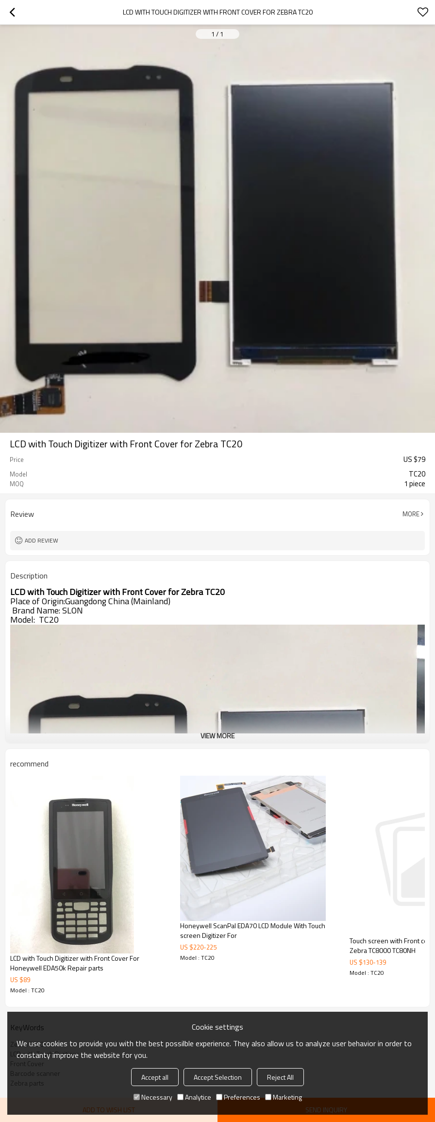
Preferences (238, 1097)
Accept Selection (218, 1077)
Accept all (154, 1077)
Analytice (194, 1097)
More (410, 514)
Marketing (283, 1097)
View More (217, 736)
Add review (41, 540)
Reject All (280, 1077)
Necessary (153, 1097)
